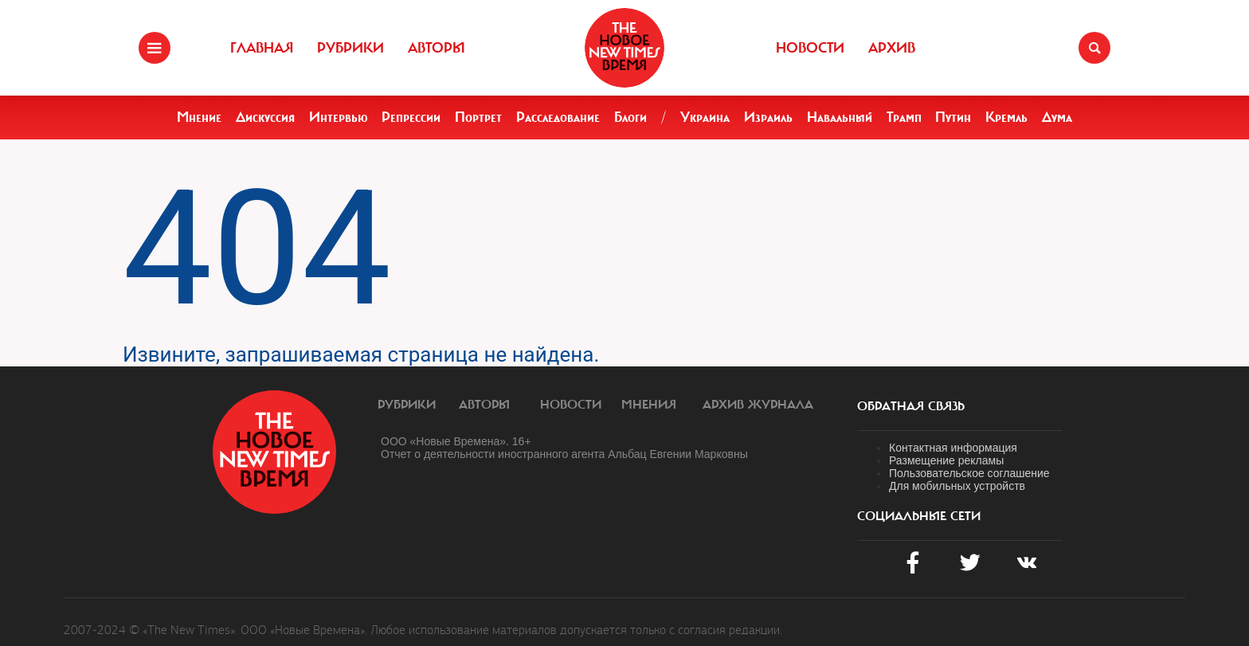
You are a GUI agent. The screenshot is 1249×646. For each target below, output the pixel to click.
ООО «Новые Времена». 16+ (456, 441)
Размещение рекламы (946, 460)
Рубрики (350, 48)
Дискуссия (265, 117)
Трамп (904, 117)
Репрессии (411, 117)
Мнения (648, 405)
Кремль (1006, 117)
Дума (1057, 117)
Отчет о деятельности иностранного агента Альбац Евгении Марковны (564, 454)
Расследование (558, 117)
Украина (705, 117)
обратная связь (911, 406)
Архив (891, 48)
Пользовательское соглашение (969, 473)
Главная (261, 48)
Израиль (768, 117)
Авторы (436, 48)
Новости (810, 48)
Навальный (839, 117)
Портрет (478, 117)
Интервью (338, 117)
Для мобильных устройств (957, 486)
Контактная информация (953, 447)
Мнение (199, 117)
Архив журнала (758, 405)
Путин (953, 117)
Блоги (630, 117)
